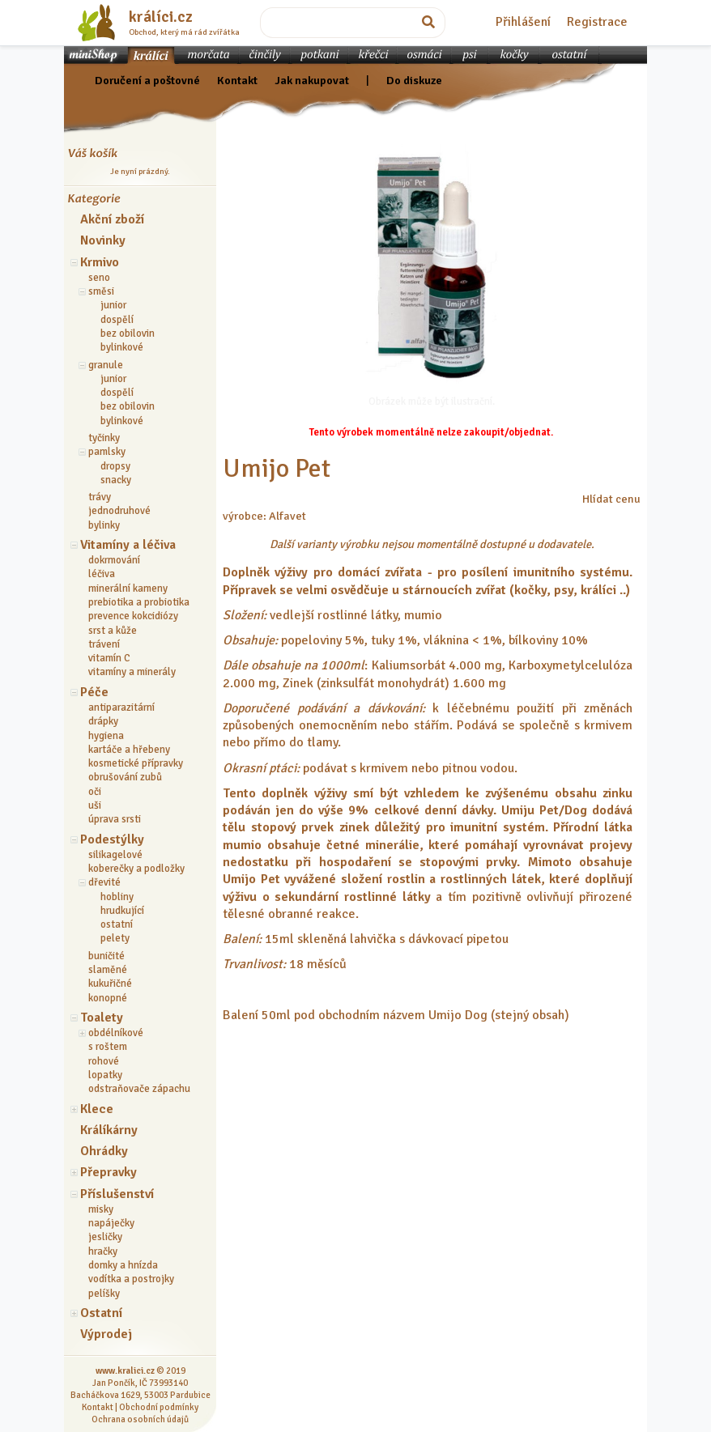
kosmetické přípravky (135, 763)
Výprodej (106, 1334)
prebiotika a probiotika (138, 602)
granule (105, 365)
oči (94, 791)
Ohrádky (104, 1151)
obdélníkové (115, 1032)
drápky (103, 721)
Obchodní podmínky (158, 1407)
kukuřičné (110, 983)
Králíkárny (109, 1130)
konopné (107, 998)
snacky (115, 480)
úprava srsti (114, 819)
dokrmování (114, 560)
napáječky (111, 1223)
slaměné (107, 969)
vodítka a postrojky (131, 1279)
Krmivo (99, 262)
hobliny (117, 896)
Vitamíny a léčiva (128, 545)
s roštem (107, 1046)
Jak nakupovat (312, 80)
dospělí (117, 319)
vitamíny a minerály (132, 671)
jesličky (105, 1236)
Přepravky (108, 1172)
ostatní (116, 924)
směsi (101, 291)
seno (99, 277)
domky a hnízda (123, 1265)
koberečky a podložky (136, 868)
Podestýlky (112, 839)
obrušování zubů (125, 777)
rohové (103, 1061)
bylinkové (121, 347)
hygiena (106, 735)
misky (100, 1209)
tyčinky (104, 437)
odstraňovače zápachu (139, 1088)
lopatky (105, 1075)
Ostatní (101, 1313)
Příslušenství (117, 1194)
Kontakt (237, 80)
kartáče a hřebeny (129, 749)
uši (94, 805)
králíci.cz (161, 17)
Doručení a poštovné (147, 80)
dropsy (115, 466)
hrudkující (122, 910)
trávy (99, 497)
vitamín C (109, 658)
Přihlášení (523, 22)
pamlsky (107, 451)
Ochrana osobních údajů (140, 1419)
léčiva (101, 573)
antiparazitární (121, 707)
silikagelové (115, 854)
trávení (104, 644)
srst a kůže (112, 630)
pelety (115, 938)
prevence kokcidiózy (133, 616)
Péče (94, 692)
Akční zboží (112, 219)
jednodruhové (119, 510)
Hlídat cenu (611, 498)
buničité (106, 956)
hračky (102, 1251)
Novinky (103, 240)
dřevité (104, 882)
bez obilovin (127, 333)
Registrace (597, 22)
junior (113, 305)
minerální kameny (128, 588)
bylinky (104, 525)
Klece (96, 1109)
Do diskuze (414, 80)
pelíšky (104, 1293)
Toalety (101, 1017)
